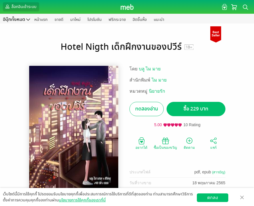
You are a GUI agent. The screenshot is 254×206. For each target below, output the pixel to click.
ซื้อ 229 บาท (195, 109)
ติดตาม (189, 143)
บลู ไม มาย (150, 68)
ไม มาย (159, 80)
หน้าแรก (41, 20)
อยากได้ (141, 143)
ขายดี (59, 20)
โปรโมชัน (94, 20)
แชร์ (213, 143)
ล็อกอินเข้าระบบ (20, 6)
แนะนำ (159, 20)
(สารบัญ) (218, 172)
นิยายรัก (157, 91)
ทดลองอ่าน (146, 109)
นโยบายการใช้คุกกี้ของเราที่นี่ (82, 200)
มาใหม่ (75, 20)
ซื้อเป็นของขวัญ (165, 143)
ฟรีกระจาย (117, 20)
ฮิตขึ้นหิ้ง (140, 20)
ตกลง (212, 197)
